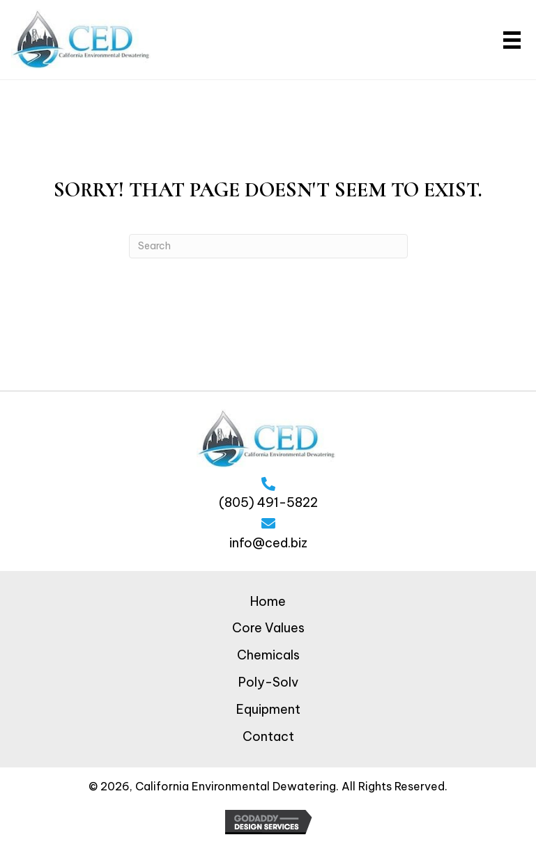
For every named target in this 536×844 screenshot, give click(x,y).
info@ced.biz (268, 543)
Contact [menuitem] (268, 736)
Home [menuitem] (268, 601)
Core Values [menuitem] (268, 628)
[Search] (268, 246)
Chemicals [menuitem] (268, 655)
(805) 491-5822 (268, 502)
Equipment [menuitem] (268, 709)
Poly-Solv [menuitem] (268, 682)
